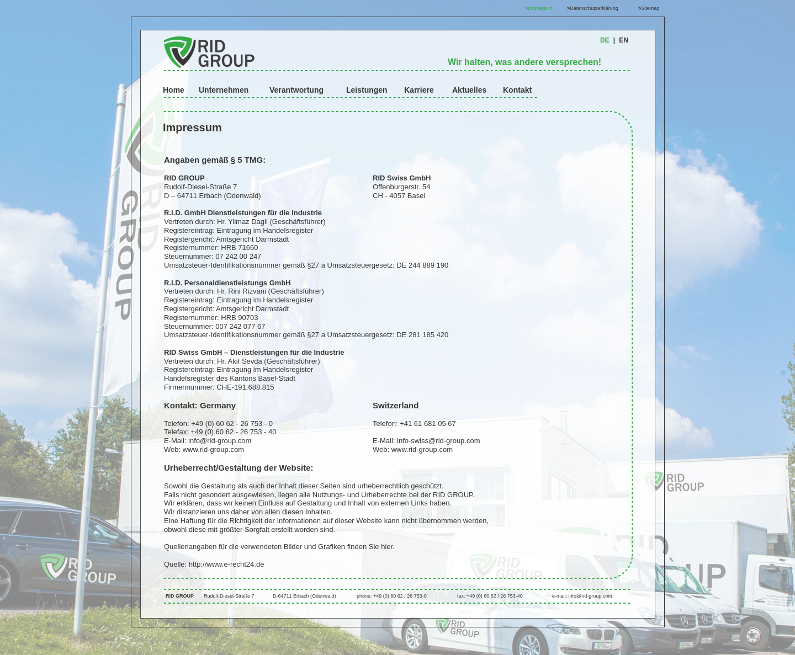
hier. (388, 546)
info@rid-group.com (220, 440)
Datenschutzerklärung (594, 8)
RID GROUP (180, 596)
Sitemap (650, 8)
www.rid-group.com (213, 449)
